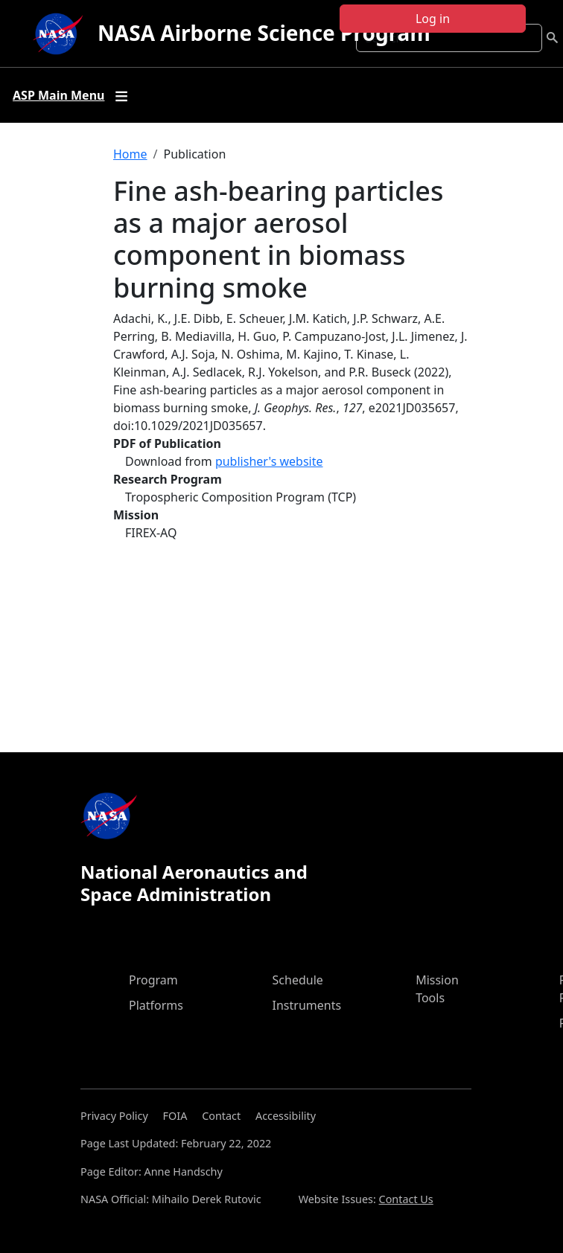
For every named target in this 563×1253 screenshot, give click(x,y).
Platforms (156, 1005)
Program (153, 980)
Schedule (298, 980)
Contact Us (406, 1199)
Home (130, 154)
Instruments (307, 1005)
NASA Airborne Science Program (264, 33)
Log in (433, 18)
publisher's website (269, 461)
